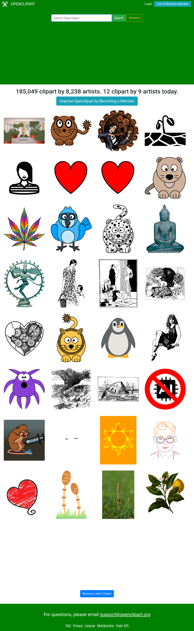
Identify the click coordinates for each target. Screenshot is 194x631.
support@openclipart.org (125, 614)
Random (134, 18)
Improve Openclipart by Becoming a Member (96, 101)
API (126, 625)
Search (118, 18)
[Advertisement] (97, 52)
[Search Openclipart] (81, 18)
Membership (105, 625)
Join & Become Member (172, 4)
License (90, 625)
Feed (119, 625)
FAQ (68, 625)
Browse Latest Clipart (97, 593)
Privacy (78, 625)
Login (148, 4)
